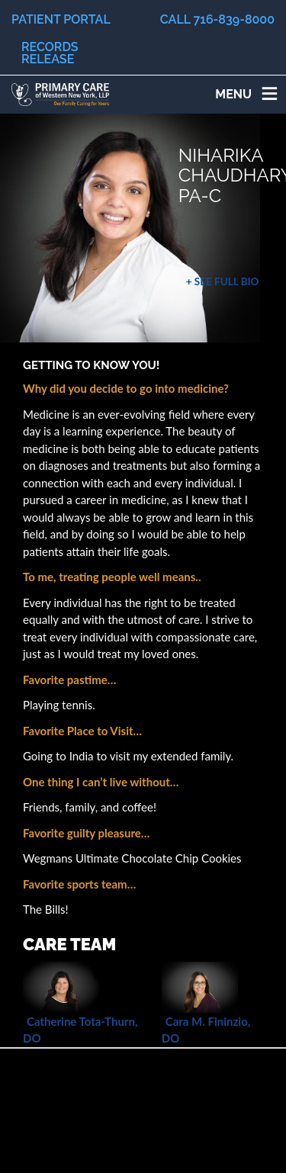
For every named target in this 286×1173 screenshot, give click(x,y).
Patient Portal (61, 19)
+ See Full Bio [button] (222, 281)
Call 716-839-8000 (217, 19)
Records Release (50, 53)
